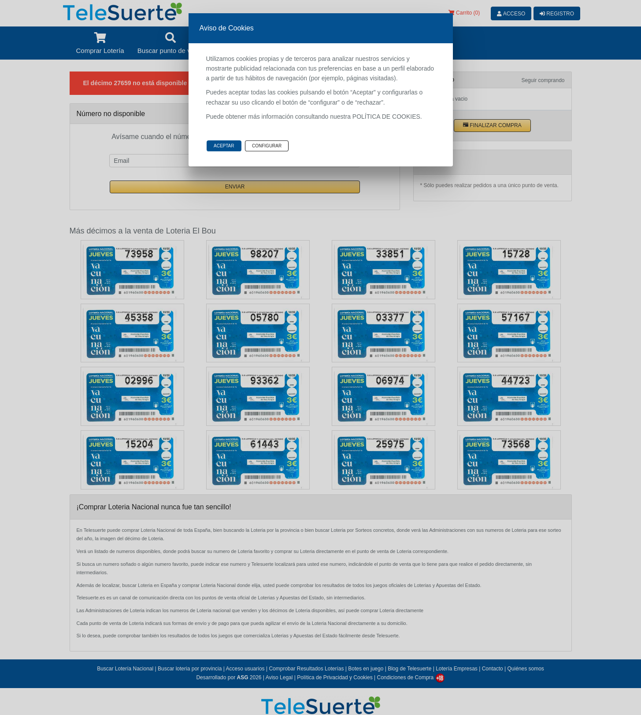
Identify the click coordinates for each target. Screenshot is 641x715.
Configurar (267, 145)
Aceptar (224, 145)
